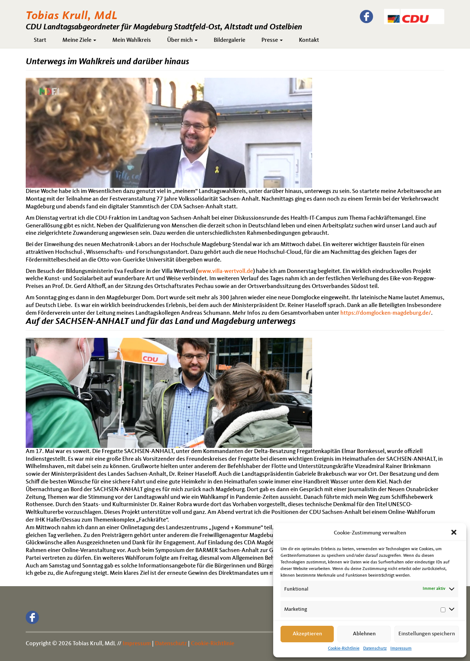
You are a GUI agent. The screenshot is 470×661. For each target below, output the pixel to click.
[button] (454, 533)
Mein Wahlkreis (131, 40)
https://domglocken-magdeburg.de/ (385, 313)
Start (40, 40)
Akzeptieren (307, 634)
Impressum (401, 648)
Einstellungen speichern (426, 634)
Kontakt (309, 40)
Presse (272, 40)
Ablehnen (364, 634)
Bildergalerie (229, 40)
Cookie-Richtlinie (343, 648)
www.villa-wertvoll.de (225, 271)
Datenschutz (375, 648)
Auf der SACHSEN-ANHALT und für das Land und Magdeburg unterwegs (161, 321)
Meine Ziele (79, 40)
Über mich (182, 40)
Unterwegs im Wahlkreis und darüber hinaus (107, 62)
